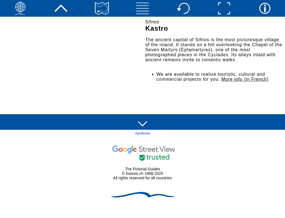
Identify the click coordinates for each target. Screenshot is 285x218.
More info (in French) (245, 79)
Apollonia (142, 133)
